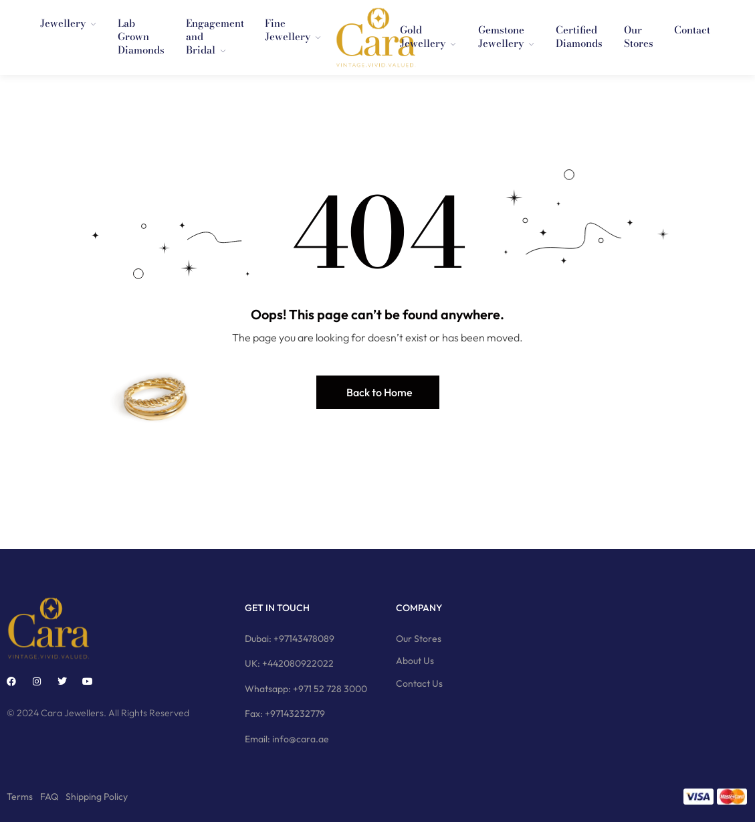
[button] (377, 392)
